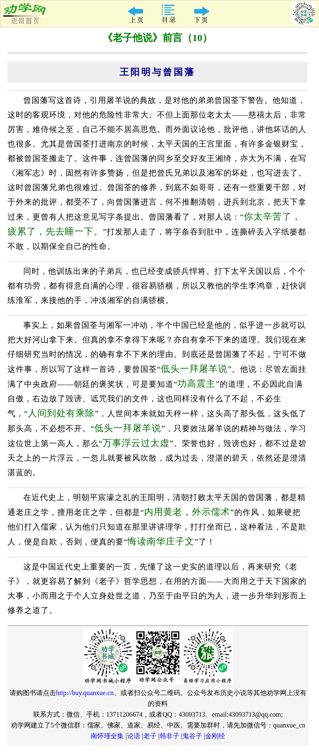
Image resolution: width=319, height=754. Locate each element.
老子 (150, 735)
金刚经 (215, 735)
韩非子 (169, 735)
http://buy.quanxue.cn (85, 692)
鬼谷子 (192, 735)
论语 (133, 735)
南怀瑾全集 (107, 735)
